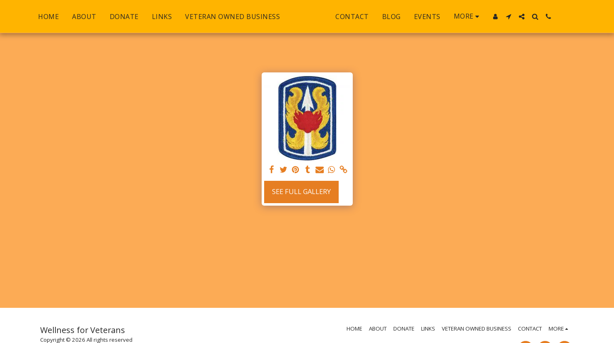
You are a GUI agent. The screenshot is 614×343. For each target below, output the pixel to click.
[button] (526, 16)
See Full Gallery (301, 191)
